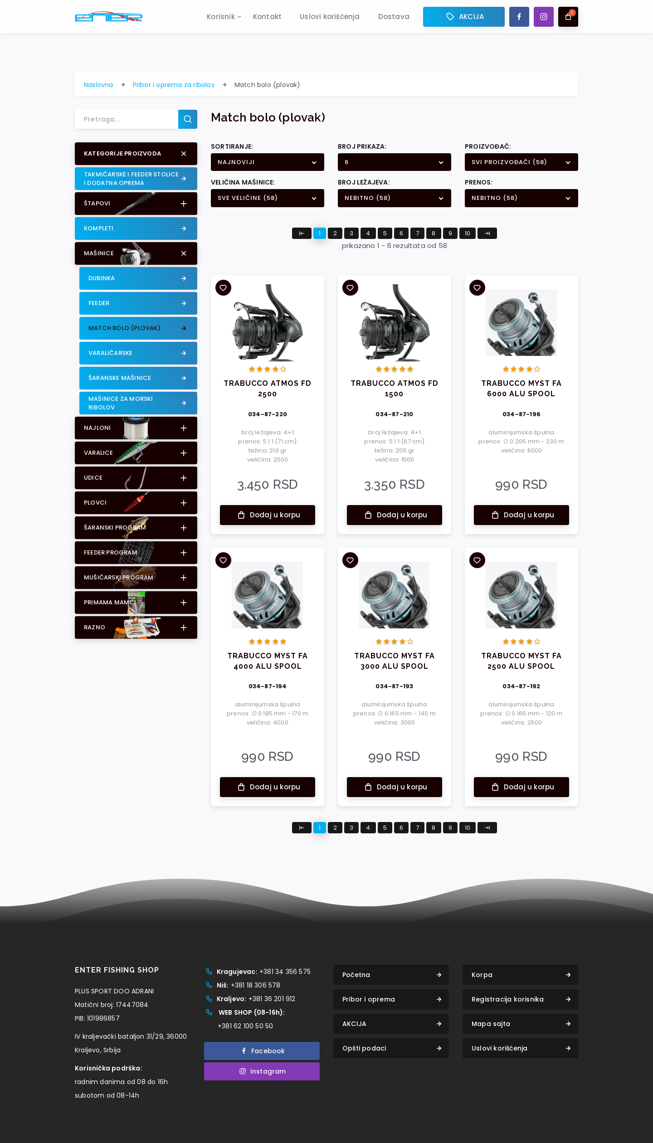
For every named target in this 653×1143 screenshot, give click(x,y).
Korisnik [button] (221, 21)
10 (467, 233)
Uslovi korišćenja (330, 21)
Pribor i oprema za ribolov (174, 84)
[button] (136, 153)
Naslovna (98, 84)
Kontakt (267, 21)
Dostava (393, 21)
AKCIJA (464, 21)
